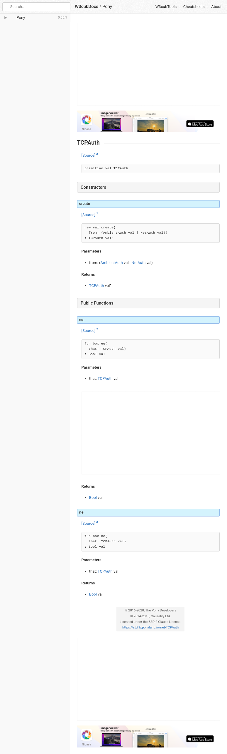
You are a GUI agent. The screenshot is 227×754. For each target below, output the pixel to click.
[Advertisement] (148, 64)
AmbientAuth (112, 262)
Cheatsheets (194, 6)
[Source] (89, 155)
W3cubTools (166, 6)
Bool (93, 497)
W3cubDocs (86, 6)
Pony (107, 6)
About (216, 6)
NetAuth (138, 262)
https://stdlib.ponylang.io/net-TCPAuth (150, 627)
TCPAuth (96, 285)
